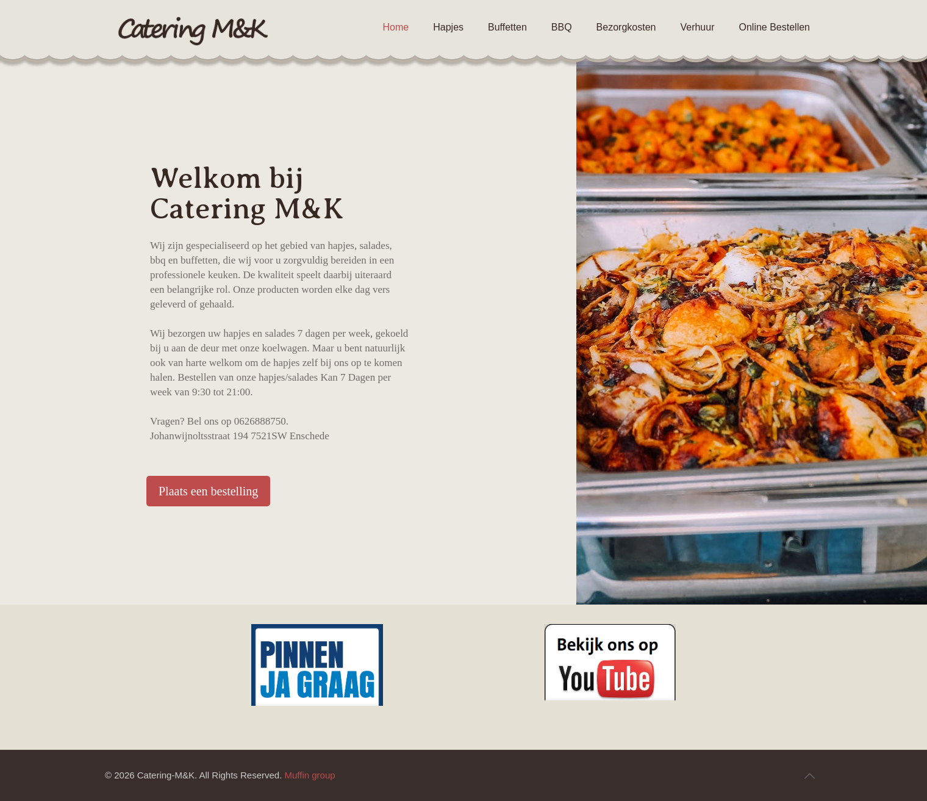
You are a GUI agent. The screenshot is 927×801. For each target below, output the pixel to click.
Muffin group (310, 775)
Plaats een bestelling (208, 491)
